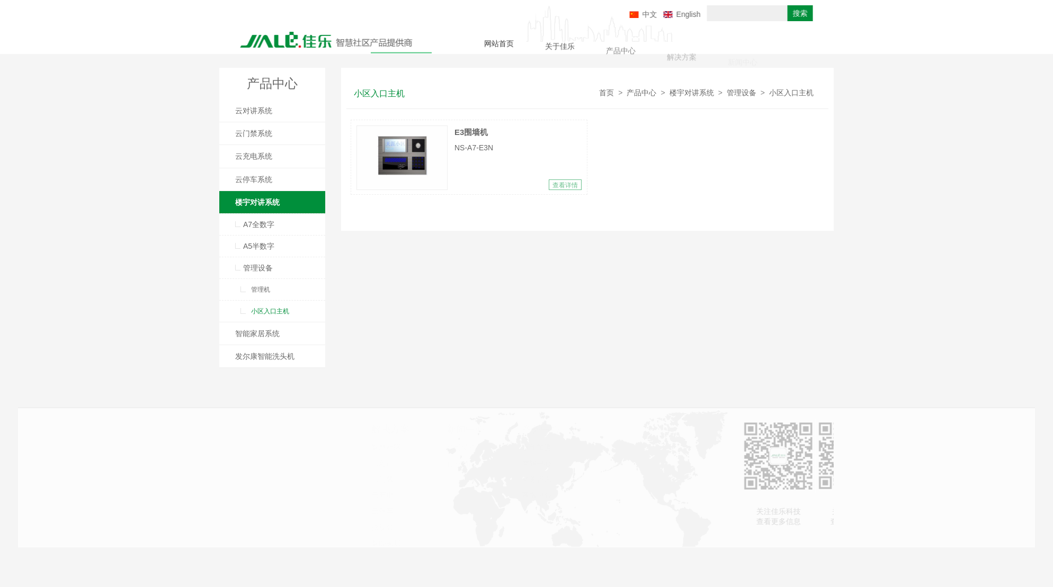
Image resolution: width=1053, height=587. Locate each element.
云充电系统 (253, 156)
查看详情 (565, 185)
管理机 (260, 289)
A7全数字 (258, 224)
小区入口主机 (270, 311)
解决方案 (682, 61)
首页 (606, 92)
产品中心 (621, 55)
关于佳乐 (560, 49)
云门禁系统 (253, 133)
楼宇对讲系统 (257, 202)
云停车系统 (253, 179)
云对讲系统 (253, 110)
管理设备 (258, 268)
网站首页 (499, 45)
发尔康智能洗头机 (265, 356)
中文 (682, 14)
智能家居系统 (257, 333)
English (721, 14)
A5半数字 (258, 246)
